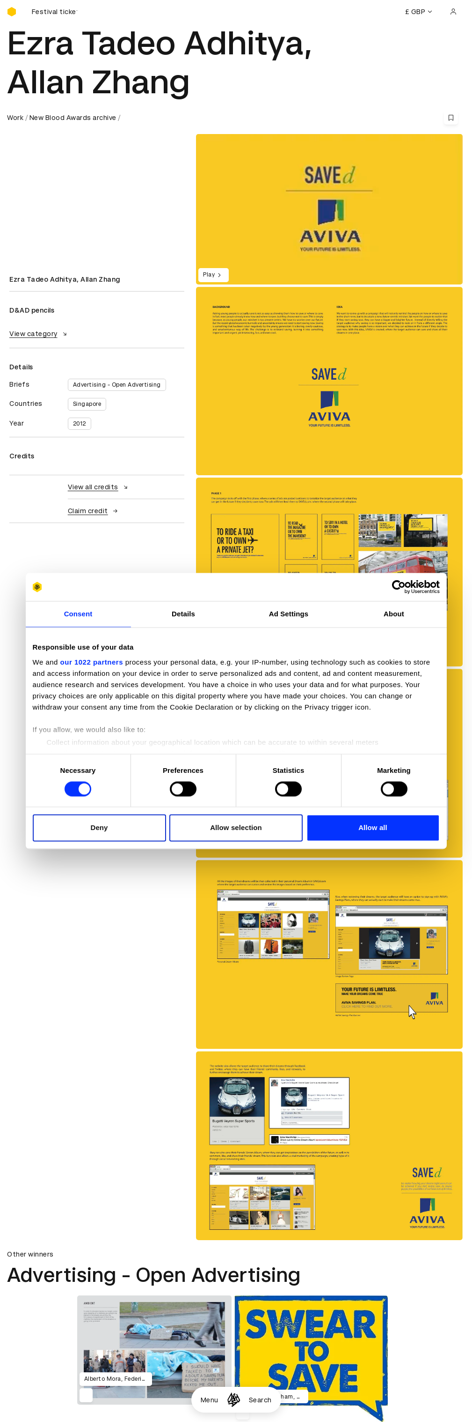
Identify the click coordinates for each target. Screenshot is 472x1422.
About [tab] (394, 614)
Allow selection (236, 828)
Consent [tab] (78, 614)
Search (260, 1400)
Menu (209, 1400)
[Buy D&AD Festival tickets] (53, 11)
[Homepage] (233, 1400)
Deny (99, 828)
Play (213, 275)
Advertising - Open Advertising (117, 385)
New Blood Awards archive (72, 117)
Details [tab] (183, 614)
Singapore (87, 404)
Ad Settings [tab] (288, 614)
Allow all (372, 828)
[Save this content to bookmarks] (451, 118)
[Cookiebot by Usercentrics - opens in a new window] (399, 587)
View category (39, 333)
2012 (79, 423)
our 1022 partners (91, 662)
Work (15, 117)
